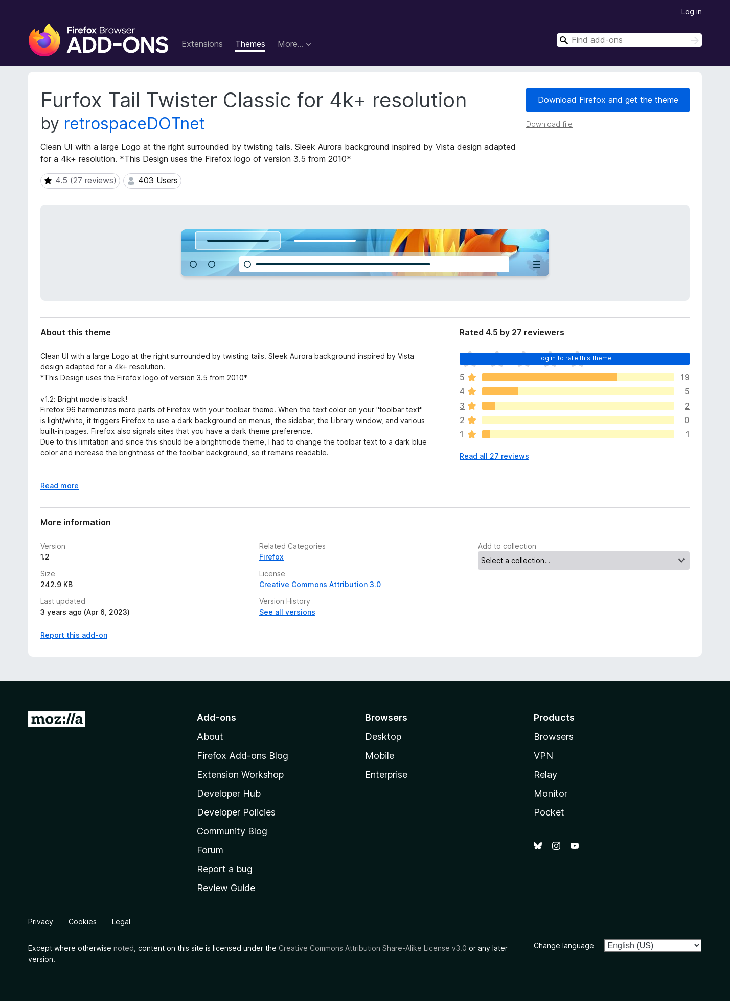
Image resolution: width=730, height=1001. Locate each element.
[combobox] (629, 40)
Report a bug (225, 869)
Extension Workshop (240, 774)
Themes (250, 44)
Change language (564, 945)
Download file (549, 124)
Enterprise (386, 774)
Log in (691, 11)
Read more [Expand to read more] (59, 485)
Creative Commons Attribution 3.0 (320, 584)
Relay (545, 774)
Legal (121, 921)
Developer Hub (229, 793)
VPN (543, 755)
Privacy (40, 921)
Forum (210, 850)
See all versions (287, 612)
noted (123, 948)
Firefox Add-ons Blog (242, 755)
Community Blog (232, 831)
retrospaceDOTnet (134, 123)
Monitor (550, 793)
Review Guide (226, 887)
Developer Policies (236, 812)
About (210, 736)
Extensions (202, 44)
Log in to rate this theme (574, 358)
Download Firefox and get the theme (608, 100)
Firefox (271, 556)
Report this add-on (73, 635)
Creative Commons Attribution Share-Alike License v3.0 (373, 948)
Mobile (379, 755)
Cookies (83, 921)
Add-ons (216, 717)
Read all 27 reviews (494, 456)
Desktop (383, 736)
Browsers (554, 736)
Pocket (549, 812)
